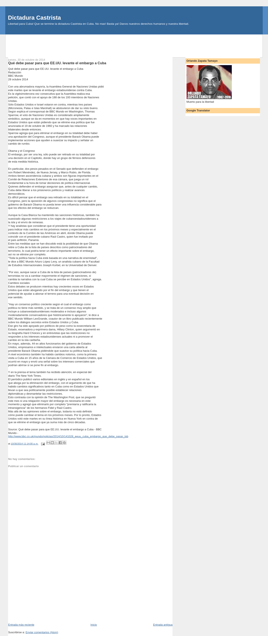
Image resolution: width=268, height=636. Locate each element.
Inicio (93, 624)
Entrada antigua (163, 624)
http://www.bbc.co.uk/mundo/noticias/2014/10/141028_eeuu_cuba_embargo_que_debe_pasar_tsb (68, 436)
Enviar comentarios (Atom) (42, 632)
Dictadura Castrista (34, 17)
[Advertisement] (134, 43)
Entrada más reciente (21, 624)
